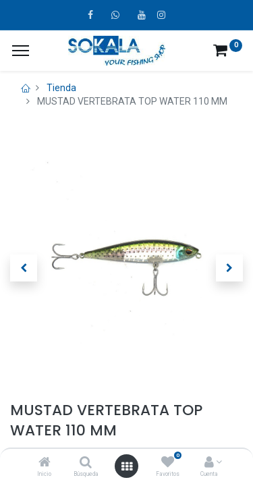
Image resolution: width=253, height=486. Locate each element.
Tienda (61, 87)
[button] (23, 267)
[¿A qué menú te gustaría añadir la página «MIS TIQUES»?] (20, 50)
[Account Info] (209, 463)
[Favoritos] (167, 463)
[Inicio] (44, 463)
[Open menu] (126, 466)
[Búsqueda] (86, 463)
